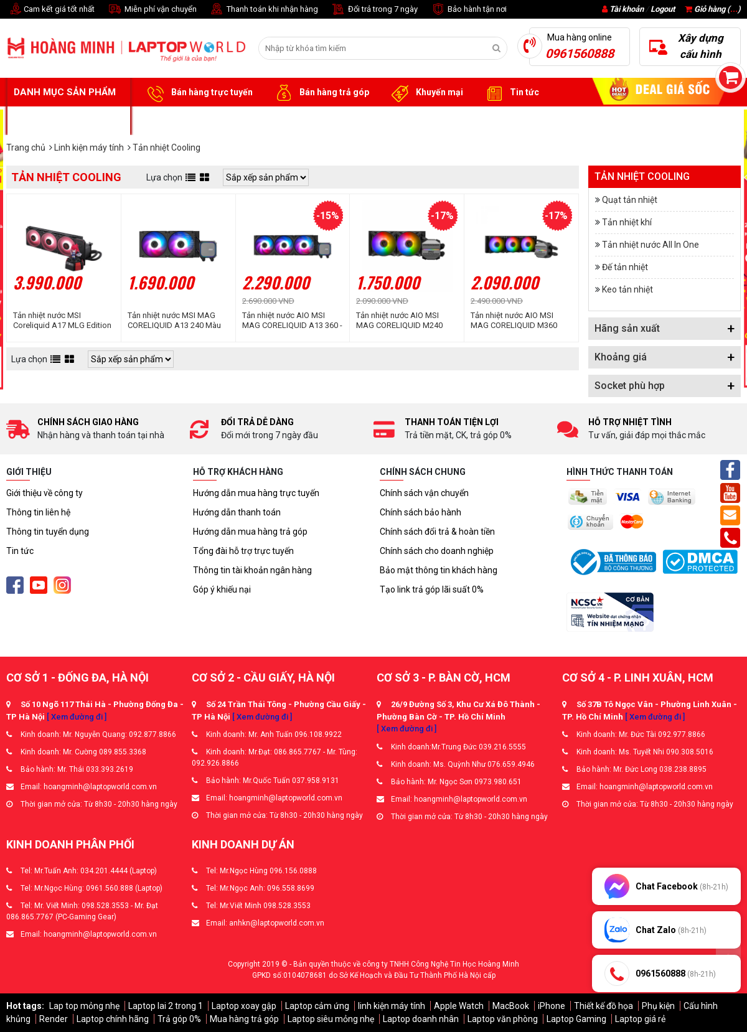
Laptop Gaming (576, 1019)
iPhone (551, 1006)
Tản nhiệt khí (627, 222)
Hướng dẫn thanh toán (237, 512)
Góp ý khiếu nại (222, 589)
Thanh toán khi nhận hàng (263, 10)
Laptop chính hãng (113, 1019)
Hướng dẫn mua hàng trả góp (250, 532)
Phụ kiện (658, 1006)
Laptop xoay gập (244, 1006)
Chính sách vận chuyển (424, 493)
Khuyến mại (425, 92)
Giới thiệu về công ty (44, 493)
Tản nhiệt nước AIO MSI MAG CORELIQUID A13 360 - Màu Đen (292, 321)
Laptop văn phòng (502, 1019)
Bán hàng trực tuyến (198, 92)
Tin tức (510, 92)
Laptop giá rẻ (640, 1019)
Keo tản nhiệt (627, 289)
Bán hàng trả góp (320, 92)
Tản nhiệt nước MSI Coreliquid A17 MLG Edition (62, 320)
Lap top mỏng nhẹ (84, 1006)
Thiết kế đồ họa (603, 1006)
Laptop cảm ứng (317, 1006)
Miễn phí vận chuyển (152, 10)
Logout (663, 9)
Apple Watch (459, 1006)
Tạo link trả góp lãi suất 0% (432, 589)
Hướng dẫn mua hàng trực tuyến (256, 493)
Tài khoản (626, 9)
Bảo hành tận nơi (468, 10)
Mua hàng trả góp (244, 1019)
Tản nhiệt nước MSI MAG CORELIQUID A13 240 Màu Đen (174, 321)
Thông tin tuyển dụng (47, 532)
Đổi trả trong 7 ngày (374, 10)
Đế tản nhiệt (625, 267)
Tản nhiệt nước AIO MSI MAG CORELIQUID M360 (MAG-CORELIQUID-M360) (517, 321)
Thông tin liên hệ (38, 512)
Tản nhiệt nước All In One (650, 245)
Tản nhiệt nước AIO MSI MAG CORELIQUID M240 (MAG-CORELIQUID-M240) (402, 321)
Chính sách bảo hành (420, 512)
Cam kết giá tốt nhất (50, 10)
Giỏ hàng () (713, 9)
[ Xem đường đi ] (76, 716)
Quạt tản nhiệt (629, 200)
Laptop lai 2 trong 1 (165, 1006)
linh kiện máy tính (391, 1006)
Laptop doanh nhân (421, 1019)
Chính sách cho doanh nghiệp (437, 551)
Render (53, 1019)
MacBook (510, 1006)
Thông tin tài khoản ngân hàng (252, 570)
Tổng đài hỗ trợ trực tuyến (243, 551)
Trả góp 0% (179, 1019)
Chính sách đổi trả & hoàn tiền (437, 532)
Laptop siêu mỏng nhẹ (331, 1019)
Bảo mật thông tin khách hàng (438, 570)
